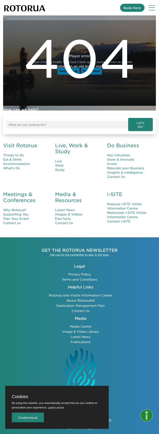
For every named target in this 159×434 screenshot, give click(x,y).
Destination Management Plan (80, 302)
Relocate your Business (125, 164)
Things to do (13, 151)
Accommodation (16, 160)
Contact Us (116, 173)
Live (58, 157)
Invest (112, 160)
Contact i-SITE (118, 218)
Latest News (65, 206)
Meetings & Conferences (19, 194)
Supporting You (16, 211)
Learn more (56, 407)
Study (60, 166)
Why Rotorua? (14, 206)
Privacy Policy (79, 271)
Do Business (123, 142)
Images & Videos (68, 211)
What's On (11, 164)
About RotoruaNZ (80, 297)
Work (59, 162)
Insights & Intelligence (125, 169)
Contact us (12, 219)
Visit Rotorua (20, 142)
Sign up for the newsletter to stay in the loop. (79, 251)
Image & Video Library (80, 328)
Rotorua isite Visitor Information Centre (80, 292)
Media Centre (80, 323)
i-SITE (114, 191)
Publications (80, 338)
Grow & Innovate (120, 156)
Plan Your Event (16, 215)
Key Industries (118, 151)
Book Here (132, 8)
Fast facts (63, 215)
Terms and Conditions (79, 276)
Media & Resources (68, 194)
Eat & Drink (12, 156)
